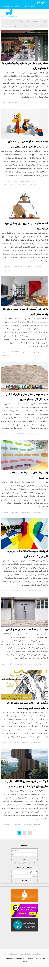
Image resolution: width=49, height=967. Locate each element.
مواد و (4, 742)
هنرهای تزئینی (25, 181)
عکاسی (20, 21)
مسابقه (34, 25)
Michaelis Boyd (14, 352)
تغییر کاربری (39, 664)
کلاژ (4, 102)
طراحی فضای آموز (7, 434)
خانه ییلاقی (6, 824)
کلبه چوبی (37, 824)
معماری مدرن (6, 266)
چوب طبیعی (6, 270)
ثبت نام (32, 862)
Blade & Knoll (18, 266)
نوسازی (12, 664)
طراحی (44, 21)
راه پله (4, 352)
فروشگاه (25, 25)
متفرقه (15, 25)
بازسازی (19, 664)
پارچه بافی (6, 181)
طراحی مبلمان (22, 184)
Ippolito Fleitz (12, 102)
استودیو (4, 590)
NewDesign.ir (12, 954)
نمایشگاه (18, 6)
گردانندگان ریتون (29, 6)
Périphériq (5, 512)
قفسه (15, 270)
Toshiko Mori (20, 434)
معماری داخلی (35, 102)
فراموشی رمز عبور (20, 862)
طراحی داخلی (24, 102)
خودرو (12, 21)
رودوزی (5, 184)
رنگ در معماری (26, 512)
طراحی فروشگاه (14, 590)
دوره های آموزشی (14, 742)
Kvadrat (14, 181)
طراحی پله (6, 355)
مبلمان (12, 184)
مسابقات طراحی (6, 6)
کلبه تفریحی (27, 824)
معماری (35, 21)
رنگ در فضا (15, 512)
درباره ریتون (37, 954)
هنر (27, 21)
